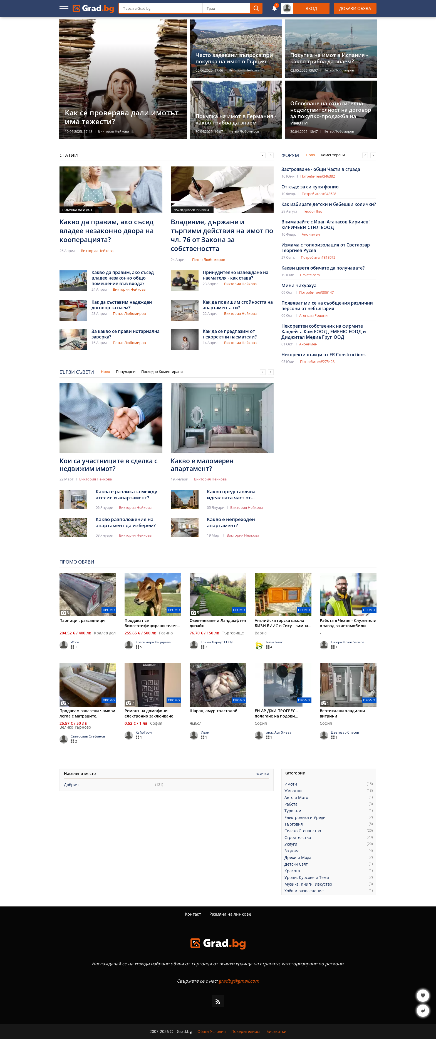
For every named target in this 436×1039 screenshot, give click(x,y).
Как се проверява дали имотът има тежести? (122, 117)
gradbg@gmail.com (239, 981)
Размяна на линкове (230, 914)
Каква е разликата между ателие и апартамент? (126, 495)
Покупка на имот (77, 210)
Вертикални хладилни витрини (342, 713)
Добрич (71, 785)
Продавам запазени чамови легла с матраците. (87, 713)
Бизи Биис (274, 642)
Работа (291, 804)
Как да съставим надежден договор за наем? (121, 304)
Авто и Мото (296, 797)
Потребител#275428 (317, 361)
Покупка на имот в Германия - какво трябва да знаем (235, 119)
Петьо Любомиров (339, 70)
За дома (291, 851)
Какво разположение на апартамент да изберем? (126, 522)
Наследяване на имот (192, 210)
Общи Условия (211, 1031)
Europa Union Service (347, 642)
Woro (75, 642)
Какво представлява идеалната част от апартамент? (231, 495)
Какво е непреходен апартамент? (231, 522)
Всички (262, 774)
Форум (290, 155)
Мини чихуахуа (298, 285)
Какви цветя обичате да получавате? (323, 268)
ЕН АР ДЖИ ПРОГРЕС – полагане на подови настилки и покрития (276, 713)
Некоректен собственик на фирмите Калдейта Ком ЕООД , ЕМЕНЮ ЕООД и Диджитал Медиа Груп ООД (323, 331)
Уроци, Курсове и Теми (306, 877)
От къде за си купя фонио (310, 187)
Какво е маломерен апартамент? (202, 464)
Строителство (297, 837)
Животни (293, 791)
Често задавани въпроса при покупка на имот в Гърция (234, 58)
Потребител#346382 (317, 176)
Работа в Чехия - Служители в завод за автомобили (348, 623)
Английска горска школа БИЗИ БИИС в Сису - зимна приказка (281, 623)
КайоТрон (144, 732)
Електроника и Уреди (305, 817)
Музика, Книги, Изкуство (308, 884)
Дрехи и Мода (297, 857)
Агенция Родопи (313, 315)
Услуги (290, 844)
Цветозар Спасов (345, 732)
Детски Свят (296, 864)
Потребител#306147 (316, 292)
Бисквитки (276, 1031)
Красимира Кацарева (153, 642)
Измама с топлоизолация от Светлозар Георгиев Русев (325, 247)
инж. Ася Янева (278, 732)
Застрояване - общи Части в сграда (320, 169)
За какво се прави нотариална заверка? (125, 334)
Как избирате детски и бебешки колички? (328, 204)
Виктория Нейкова (113, 131)
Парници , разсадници (82, 620)
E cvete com (310, 274)
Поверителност (246, 1031)
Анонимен (311, 234)
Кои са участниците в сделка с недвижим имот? (108, 464)
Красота (292, 871)
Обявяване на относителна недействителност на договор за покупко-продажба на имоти (330, 113)
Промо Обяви (77, 562)
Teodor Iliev (313, 211)
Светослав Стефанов (88, 736)
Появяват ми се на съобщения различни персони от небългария (327, 306)
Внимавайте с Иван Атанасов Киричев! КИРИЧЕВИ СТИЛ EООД (325, 224)
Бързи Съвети (77, 372)
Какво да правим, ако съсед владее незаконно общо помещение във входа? (122, 278)
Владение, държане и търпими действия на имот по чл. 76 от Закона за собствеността (222, 235)
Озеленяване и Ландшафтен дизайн (218, 623)
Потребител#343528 (319, 193)
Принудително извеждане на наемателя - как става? (235, 275)
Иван (205, 732)
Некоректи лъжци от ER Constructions (323, 355)
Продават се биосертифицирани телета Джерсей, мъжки (152, 623)
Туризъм (292, 811)
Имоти (290, 784)
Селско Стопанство (302, 831)
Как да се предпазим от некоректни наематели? (230, 334)
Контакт (193, 914)
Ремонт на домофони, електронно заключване (149, 713)
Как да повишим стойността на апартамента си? (238, 304)
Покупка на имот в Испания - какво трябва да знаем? (329, 58)
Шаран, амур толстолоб (213, 710)
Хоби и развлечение (304, 891)
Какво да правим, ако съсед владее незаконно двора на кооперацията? (107, 230)
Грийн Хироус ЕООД (217, 642)
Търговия (293, 824)
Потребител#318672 (318, 257)
